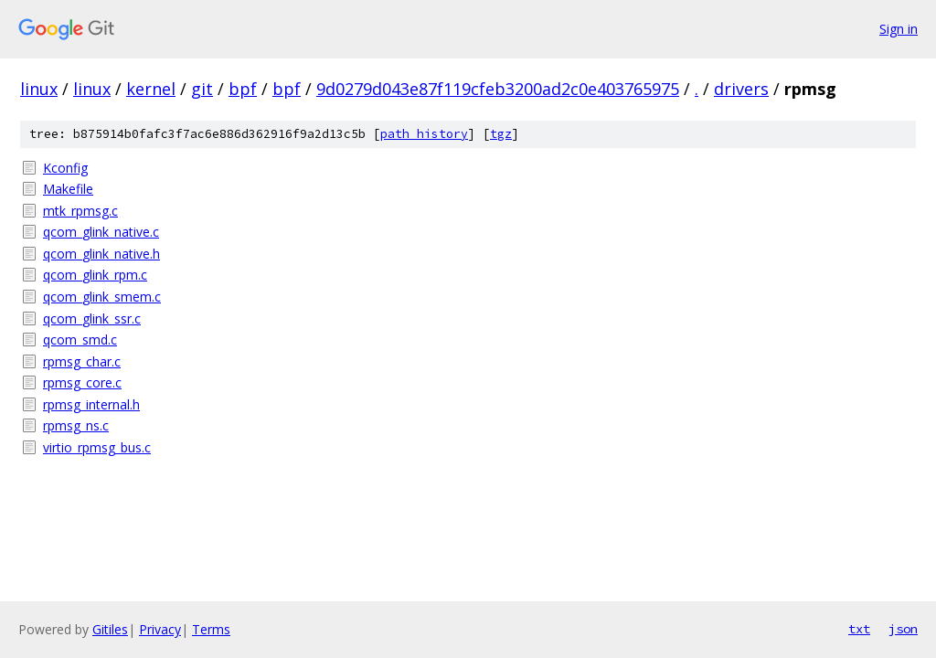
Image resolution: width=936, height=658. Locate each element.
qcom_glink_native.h (101, 253)
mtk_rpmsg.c (80, 210)
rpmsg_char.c (82, 361)
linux (39, 89)
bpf (243, 89)
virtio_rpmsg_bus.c (97, 447)
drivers (741, 89)
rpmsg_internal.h (91, 404)
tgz (501, 134)
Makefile (68, 188)
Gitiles (110, 629)
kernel (151, 89)
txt (859, 629)
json (903, 629)
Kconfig (65, 167)
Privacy (160, 629)
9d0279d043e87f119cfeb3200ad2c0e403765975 (497, 89)
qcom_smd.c (80, 339)
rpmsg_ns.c (76, 425)
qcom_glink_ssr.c (92, 318)
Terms (211, 629)
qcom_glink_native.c (101, 231)
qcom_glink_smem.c (102, 296)
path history (424, 134)
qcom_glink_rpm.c (95, 274)
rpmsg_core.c (82, 382)
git (202, 89)
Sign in (898, 28)
